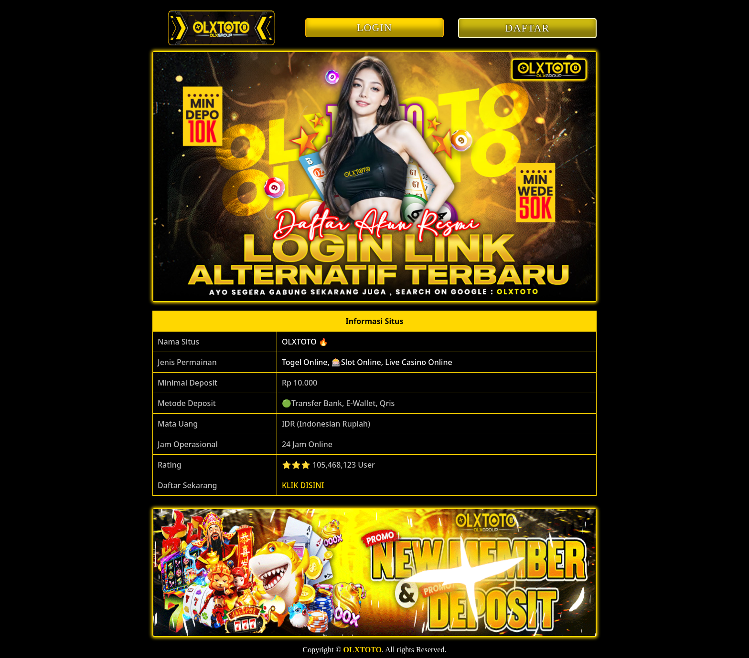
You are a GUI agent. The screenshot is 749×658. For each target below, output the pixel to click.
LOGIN (374, 27)
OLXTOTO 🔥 (305, 341)
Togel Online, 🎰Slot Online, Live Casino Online (367, 362)
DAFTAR (527, 28)
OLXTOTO (362, 650)
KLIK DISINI (303, 485)
